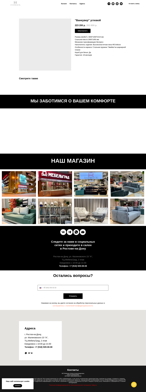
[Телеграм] (109, 3)
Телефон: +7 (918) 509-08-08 (73, 266)
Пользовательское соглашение (81, 385)
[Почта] (121, 3)
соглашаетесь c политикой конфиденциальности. (73, 306)
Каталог (64, 3)
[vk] (63, 232)
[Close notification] (32, 380)
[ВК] (117, 3)
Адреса (82, 3)
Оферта (94, 385)
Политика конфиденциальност (59, 385)
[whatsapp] (113, 3)
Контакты (73, 3)
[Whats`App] (76, 232)
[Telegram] (70, 232)
